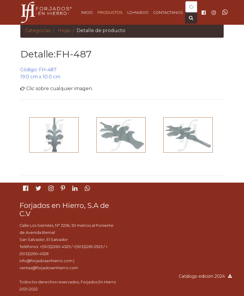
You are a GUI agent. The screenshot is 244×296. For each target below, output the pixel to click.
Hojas (64, 30)
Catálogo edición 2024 (206, 276)
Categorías (37, 30)
